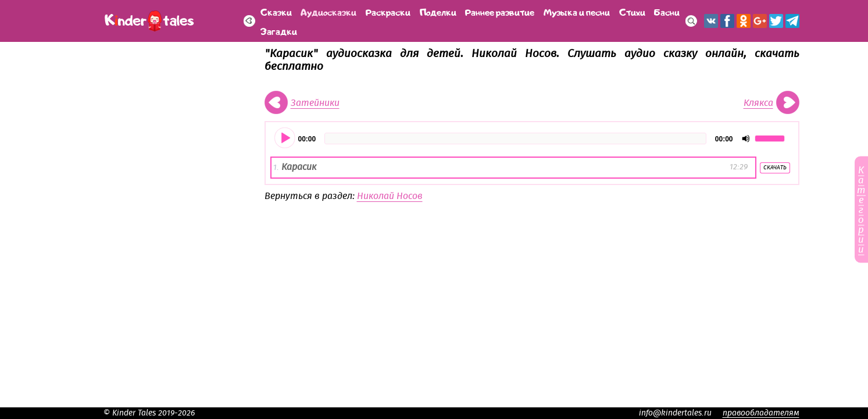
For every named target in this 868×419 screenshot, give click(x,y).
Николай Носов (390, 196)
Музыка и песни (577, 11)
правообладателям (761, 413)
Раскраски (388, 11)
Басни (667, 11)
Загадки (278, 30)
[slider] (515, 138)
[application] (532, 138)
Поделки (438, 11)
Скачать (775, 168)
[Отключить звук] (746, 138)
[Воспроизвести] (285, 138)
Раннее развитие (499, 11)
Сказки (276, 11)
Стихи (632, 11)
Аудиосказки (328, 11)
